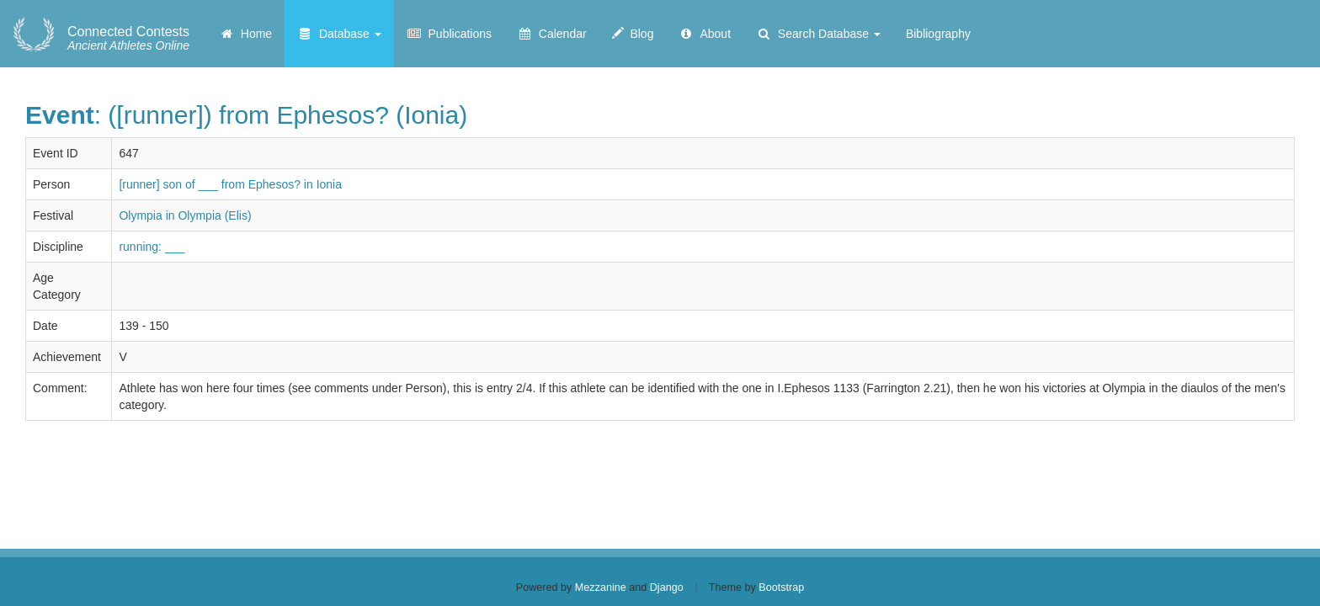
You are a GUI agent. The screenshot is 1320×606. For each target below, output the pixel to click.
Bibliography (938, 33)
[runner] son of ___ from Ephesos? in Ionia (230, 184)
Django (667, 587)
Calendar (552, 33)
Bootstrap (781, 587)
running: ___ (151, 246)
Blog (633, 33)
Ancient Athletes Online (128, 38)
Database (339, 33)
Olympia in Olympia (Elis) (185, 215)
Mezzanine (600, 587)
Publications (449, 33)
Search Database (818, 33)
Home (245, 33)
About (705, 33)
